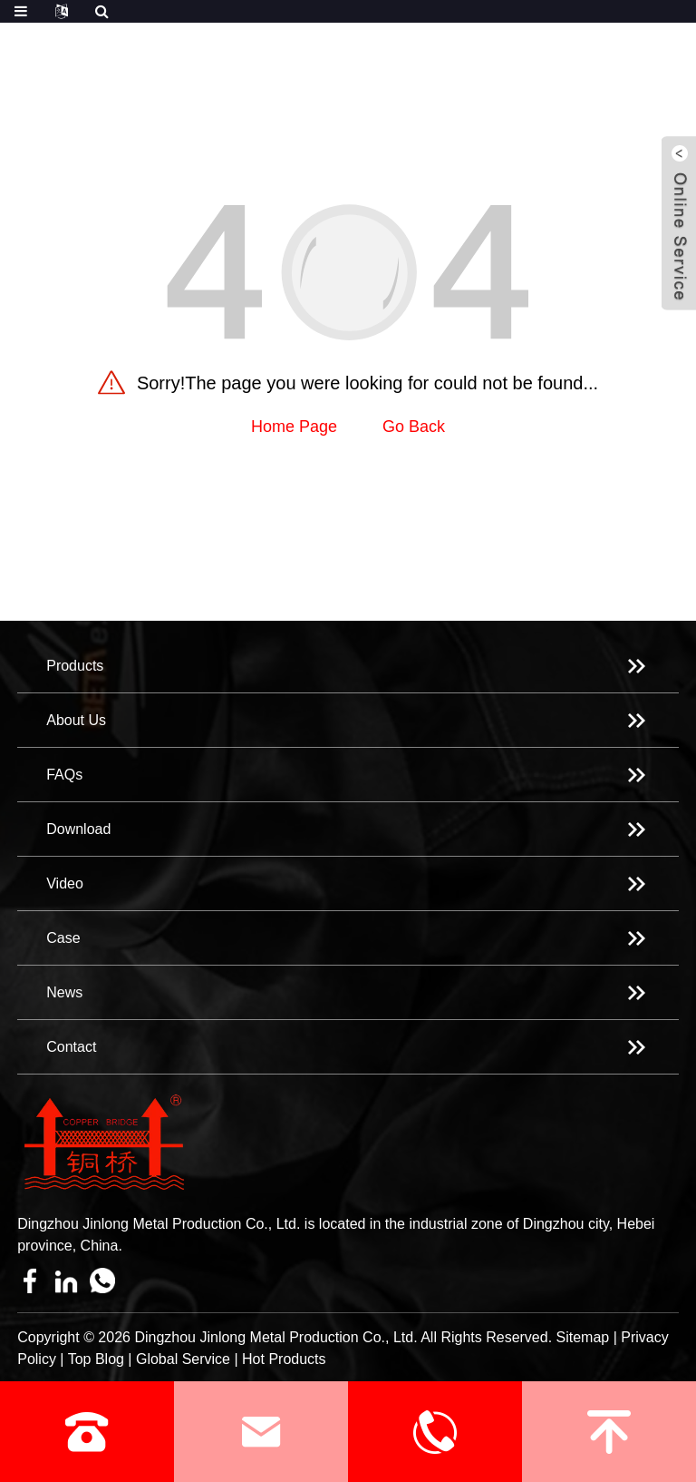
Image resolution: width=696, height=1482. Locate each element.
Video (64, 883)
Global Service (183, 1359)
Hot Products (283, 1359)
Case (63, 938)
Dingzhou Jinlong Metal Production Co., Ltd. (275, 1337)
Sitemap (583, 1337)
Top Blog (96, 1359)
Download (78, 829)
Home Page (294, 426)
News (64, 992)
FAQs (64, 774)
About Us (76, 720)
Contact (71, 1047)
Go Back (413, 426)
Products (74, 665)
